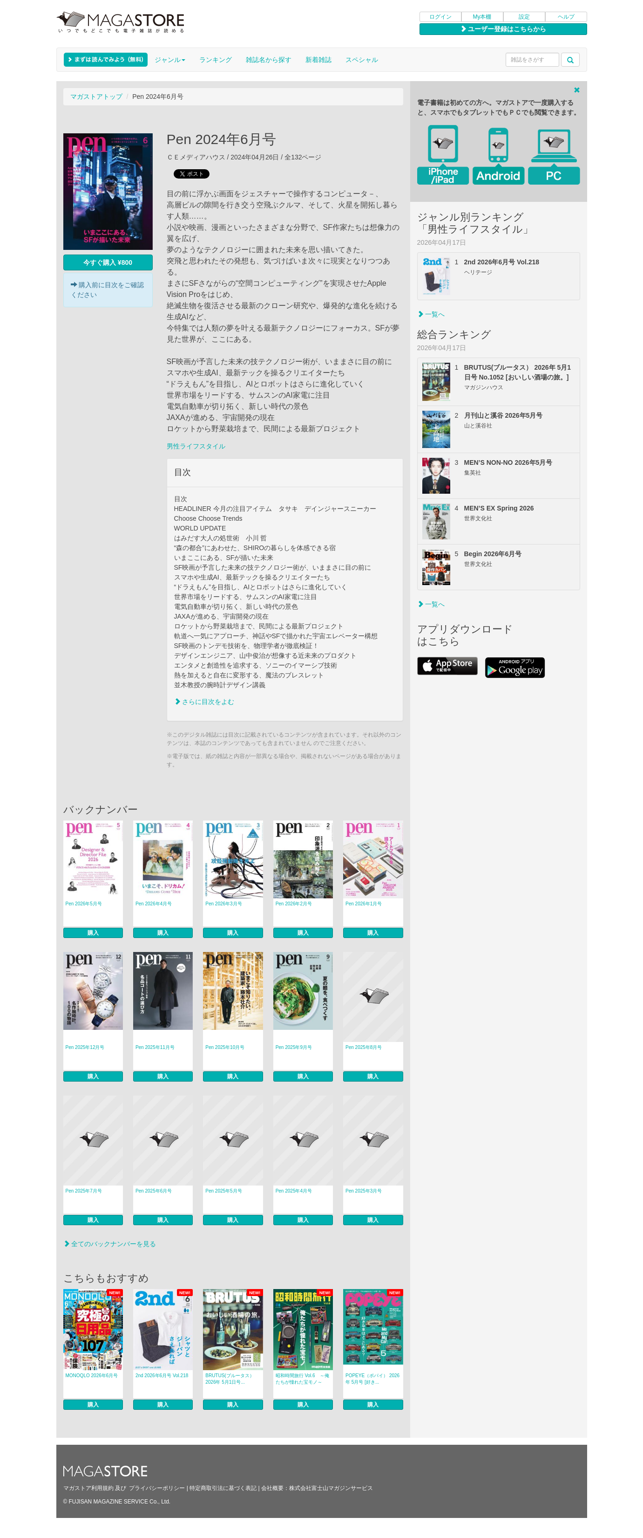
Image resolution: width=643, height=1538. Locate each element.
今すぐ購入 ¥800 (107, 262)
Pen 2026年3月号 (223, 903)
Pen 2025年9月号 (294, 1047)
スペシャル (361, 59)
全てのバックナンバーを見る (109, 1244)
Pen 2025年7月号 (84, 1190)
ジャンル (170, 59)
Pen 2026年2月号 (294, 903)
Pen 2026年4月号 (153, 903)
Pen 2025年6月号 (153, 1190)
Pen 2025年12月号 (85, 1047)
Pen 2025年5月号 (223, 1190)
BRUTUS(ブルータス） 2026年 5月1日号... (229, 1379)
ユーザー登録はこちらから (503, 29)
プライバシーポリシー (157, 1488)
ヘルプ (566, 17)
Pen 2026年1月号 (363, 903)
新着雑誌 (318, 59)
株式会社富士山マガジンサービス (331, 1488)
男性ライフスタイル (196, 446)
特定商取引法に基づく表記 (223, 1488)
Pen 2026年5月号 (84, 903)
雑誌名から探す (268, 59)
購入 (93, 933)
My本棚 (482, 17)
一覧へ (431, 314)
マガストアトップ (96, 96)
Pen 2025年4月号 (294, 1190)
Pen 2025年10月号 (224, 1047)
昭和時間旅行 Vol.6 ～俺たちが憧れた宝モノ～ (302, 1379)
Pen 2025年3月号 (363, 1190)
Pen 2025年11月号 (155, 1047)
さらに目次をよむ (204, 701)
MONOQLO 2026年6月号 (92, 1375)
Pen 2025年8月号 (363, 1047)
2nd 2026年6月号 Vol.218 (161, 1375)
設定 (524, 17)
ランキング (215, 59)
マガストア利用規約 (88, 1488)
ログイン (440, 17)
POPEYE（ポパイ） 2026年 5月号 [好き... (372, 1379)
